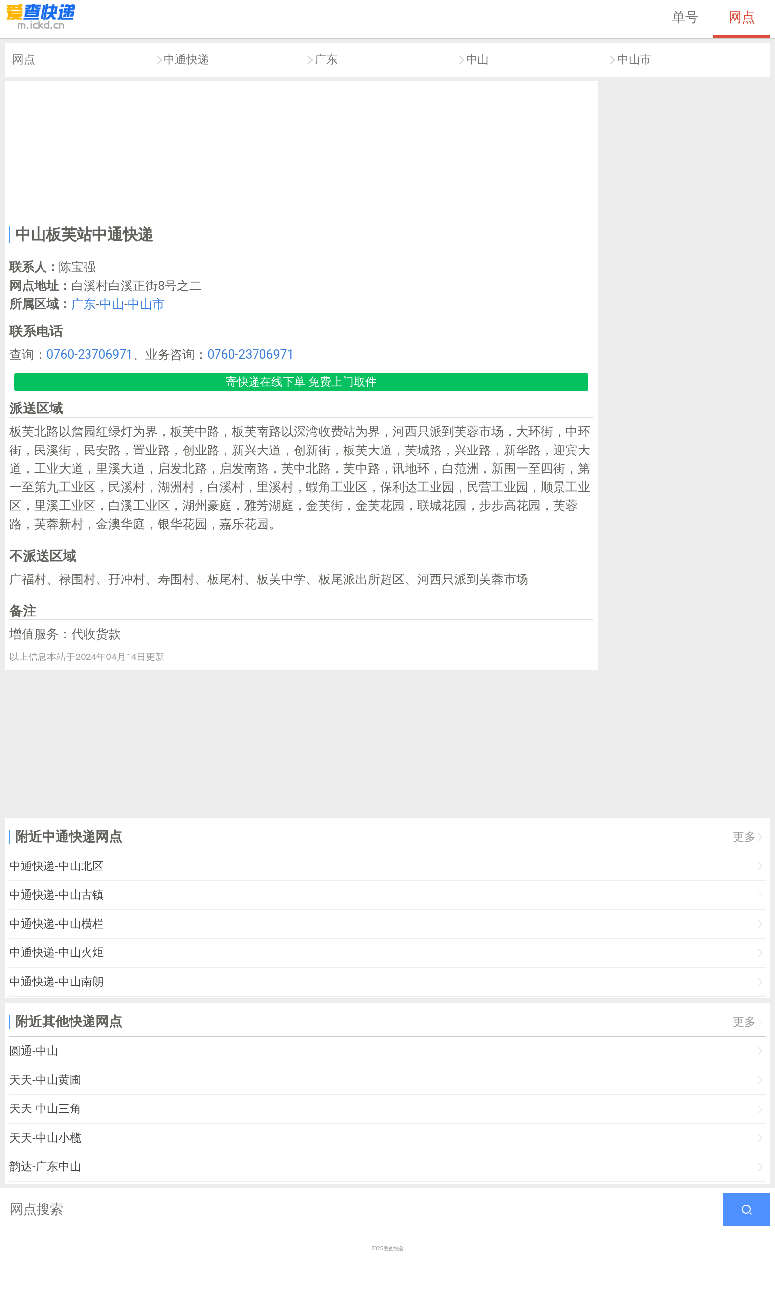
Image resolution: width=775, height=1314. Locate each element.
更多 (744, 837)
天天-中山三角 (45, 1108)
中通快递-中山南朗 (56, 981)
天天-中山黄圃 (45, 1080)
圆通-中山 (33, 1051)
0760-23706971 (89, 354)
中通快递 (186, 59)
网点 (742, 17)
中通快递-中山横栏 (56, 924)
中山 (477, 59)
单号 (685, 17)
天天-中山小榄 (45, 1138)
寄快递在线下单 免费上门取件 (301, 382)
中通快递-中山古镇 (56, 895)
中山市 (634, 59)
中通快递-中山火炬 (56, 952)
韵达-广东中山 (45, 1166)
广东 (326, 59)
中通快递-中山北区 (56, 866)
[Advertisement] (301, 151)
